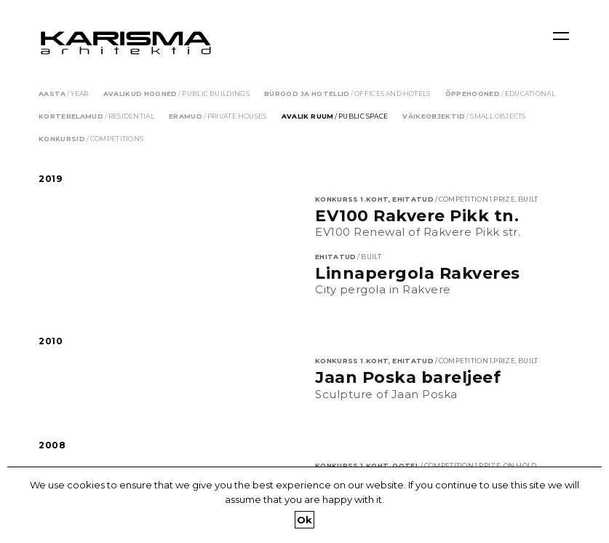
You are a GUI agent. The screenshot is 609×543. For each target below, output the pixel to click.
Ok (305, 520)
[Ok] (591, 505)
